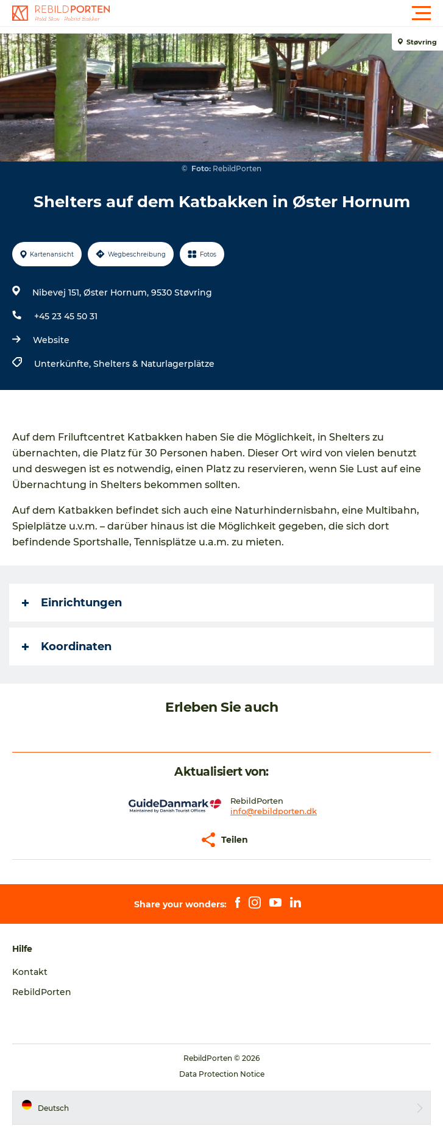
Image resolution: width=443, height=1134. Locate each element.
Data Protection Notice (221, 1074)
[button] (276, 13)
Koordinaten (67, 646)
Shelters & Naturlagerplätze (153, 363)
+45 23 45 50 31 (65, 316)
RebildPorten (41, 992)
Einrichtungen (72, 602)
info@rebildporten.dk (273, 811)
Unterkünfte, (63, 363)
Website (51, 340)
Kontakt (30, 971)
